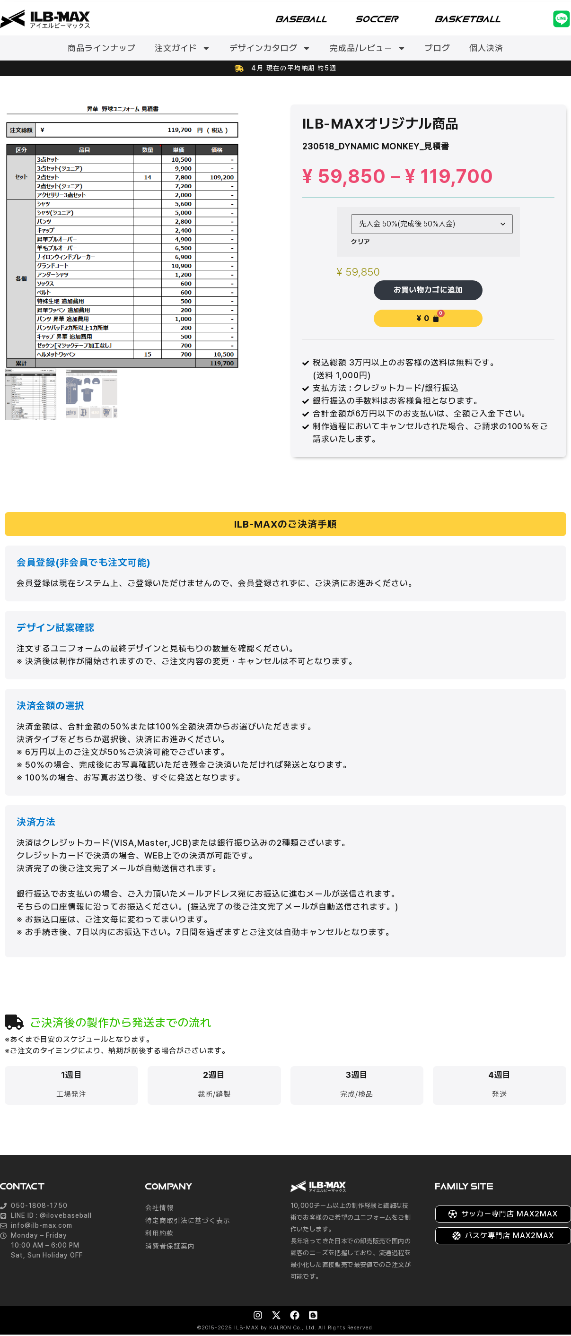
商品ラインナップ (102, 48)
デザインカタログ (270, 48)
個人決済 (486, 48)
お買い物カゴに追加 (428, 290)
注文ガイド (183, 48)
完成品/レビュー (368, 48)
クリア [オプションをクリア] (360, 241)
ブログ (437, 48)
